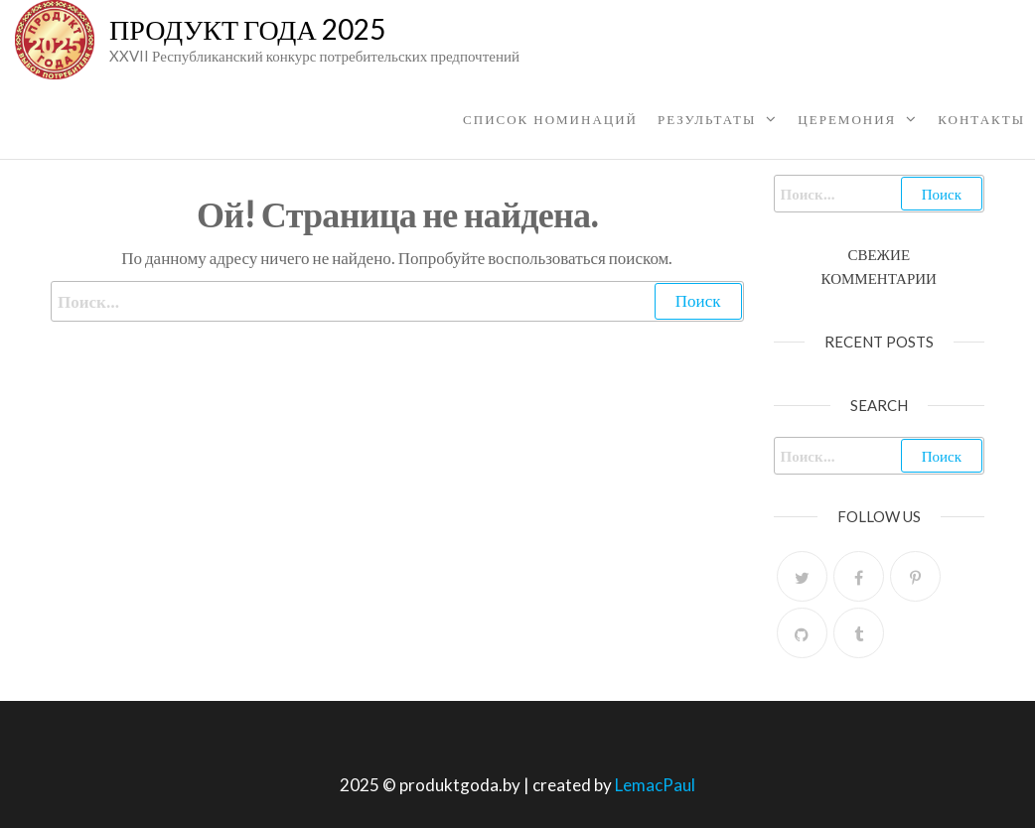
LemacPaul (655, 784)
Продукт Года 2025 (247, 29)
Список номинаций (550, 119)
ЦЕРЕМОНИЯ (847, 119)
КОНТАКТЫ (981, 119)
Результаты (707, 119)
